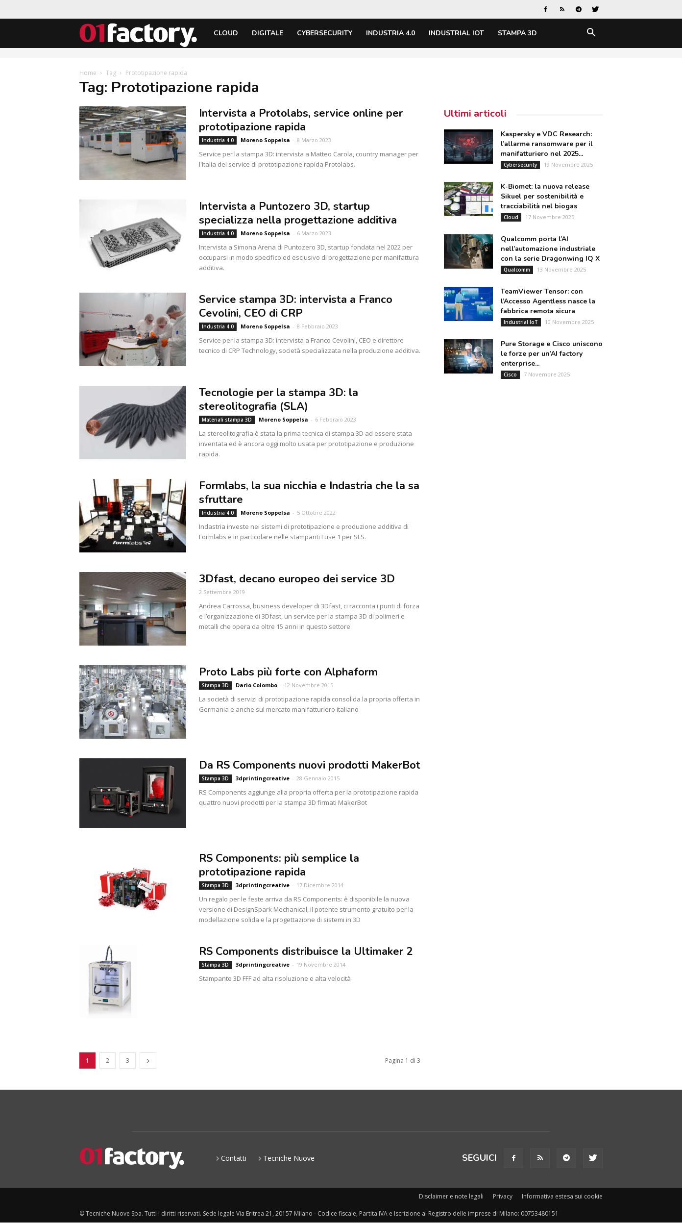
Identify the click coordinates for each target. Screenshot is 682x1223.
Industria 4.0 (390, 33)
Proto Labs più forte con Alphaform (288, 672)
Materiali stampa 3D (227, 419)
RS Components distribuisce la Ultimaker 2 (306, 951)
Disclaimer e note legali (451, 1196)
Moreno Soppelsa (265, 140)
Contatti (233, 1158)
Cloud (226, 33)
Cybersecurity (324, 33)
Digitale (267, 33)
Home (88, 73)
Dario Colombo (256, 685)
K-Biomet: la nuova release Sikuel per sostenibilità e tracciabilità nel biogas (545, 196)
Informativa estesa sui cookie (562, 1196)
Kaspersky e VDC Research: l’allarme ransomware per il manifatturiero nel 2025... (547, 143)
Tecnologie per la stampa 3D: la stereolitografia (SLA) (278, 399)
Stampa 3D (517, 33)
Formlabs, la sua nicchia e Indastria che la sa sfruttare (309, 492)
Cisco (510, 374)
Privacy (502, 1196)
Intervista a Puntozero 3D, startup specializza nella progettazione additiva (298, 213)
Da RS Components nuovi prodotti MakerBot (309, 765)
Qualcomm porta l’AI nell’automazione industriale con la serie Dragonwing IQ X (550, 248)
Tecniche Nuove (289, 1158)
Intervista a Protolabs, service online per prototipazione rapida (301, 120)
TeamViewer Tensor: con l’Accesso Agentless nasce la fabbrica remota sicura (548, 301)
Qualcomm (517, 269)
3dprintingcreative (263, 778)
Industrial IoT (456, 33)
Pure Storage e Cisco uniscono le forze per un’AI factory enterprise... (552, 353)
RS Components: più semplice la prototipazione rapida (279, 865)
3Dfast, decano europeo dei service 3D (297, 579)
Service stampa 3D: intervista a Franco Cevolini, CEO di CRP (295, 306)
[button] (591, 34)
